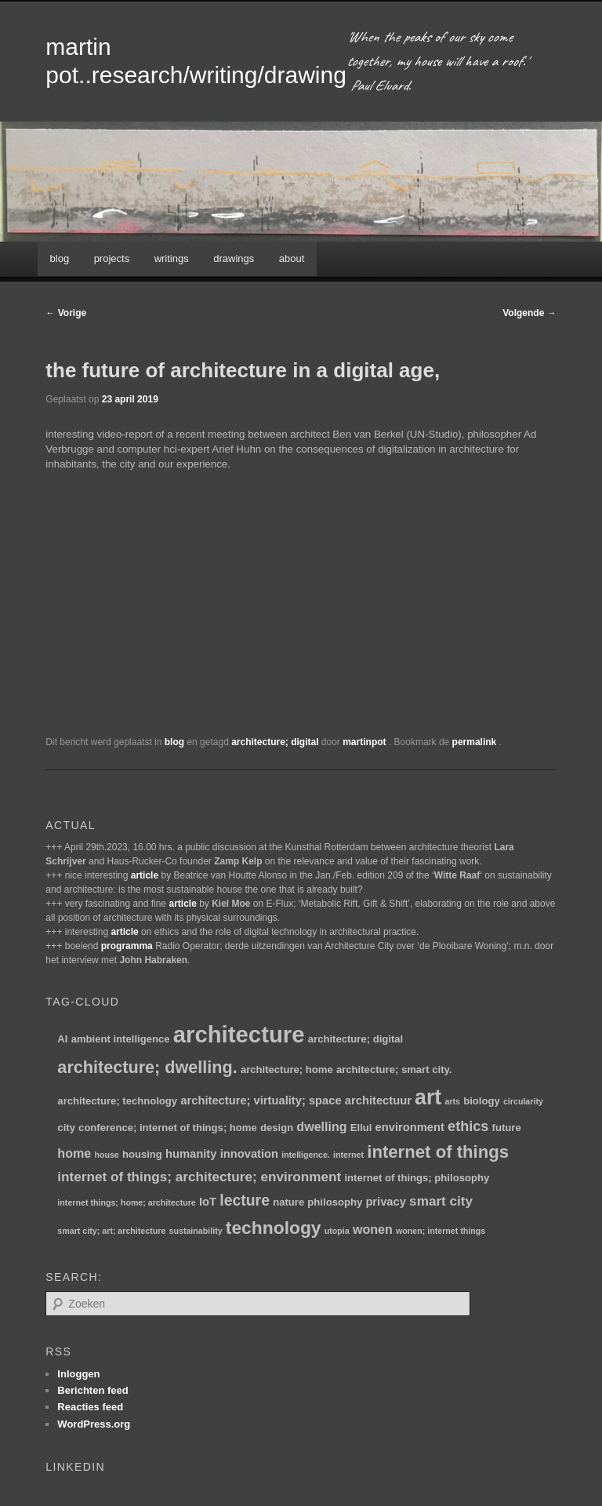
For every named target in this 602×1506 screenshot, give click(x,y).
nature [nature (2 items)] (288, 1202)
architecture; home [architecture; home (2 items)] (287, 1069)
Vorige (65, 312)
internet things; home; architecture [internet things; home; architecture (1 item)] (126, 1202)
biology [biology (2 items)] (481, 1101)
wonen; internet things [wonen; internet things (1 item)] (440, 1230)
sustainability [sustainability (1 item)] (196, 1230)
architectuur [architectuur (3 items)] (378, 1100)
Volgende (529, 312)
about (292, 258)
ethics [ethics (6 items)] (468, 1126)
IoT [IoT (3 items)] (207, 1201)
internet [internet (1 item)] (348, 1154)
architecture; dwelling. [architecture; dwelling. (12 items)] (147, 1067)
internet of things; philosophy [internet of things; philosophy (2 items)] (416, 1178)
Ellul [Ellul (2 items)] (361, 1127)
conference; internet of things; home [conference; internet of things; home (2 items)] (167, 1127)
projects (112, 258)
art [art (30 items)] (428, 1097)
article (144, 875)
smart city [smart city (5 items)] (441, 1201)
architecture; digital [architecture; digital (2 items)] (356, 1039)
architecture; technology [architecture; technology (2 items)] (117, 1101)
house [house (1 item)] (106, 1154)
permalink (475, 742)
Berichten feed (92, 1390)
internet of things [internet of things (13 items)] (438, 1152)
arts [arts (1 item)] (452, 1101)
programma (127, 945)
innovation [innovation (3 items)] (249, 1154)
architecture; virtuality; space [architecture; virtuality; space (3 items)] (260, 1100)
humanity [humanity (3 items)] (190, 1154)
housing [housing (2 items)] (142, 1154)
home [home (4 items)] (74, 1153)
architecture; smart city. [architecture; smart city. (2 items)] (394, 1069)
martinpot (366, 742)
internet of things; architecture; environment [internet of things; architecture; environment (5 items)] (199, 1176)
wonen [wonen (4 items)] (373, 1229)
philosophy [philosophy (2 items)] (334, 1202)
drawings (233, 258)
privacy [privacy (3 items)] (385, 1201)
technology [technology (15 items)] (273, 1227)
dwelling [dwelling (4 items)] (321, 1126)
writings (171, 258)
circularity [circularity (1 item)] (523, 1101)
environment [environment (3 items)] (409, 1127)
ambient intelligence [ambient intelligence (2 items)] (120, 1039)
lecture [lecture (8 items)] (244, 1200)
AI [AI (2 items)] (62, 1039)
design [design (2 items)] (276, 1127)
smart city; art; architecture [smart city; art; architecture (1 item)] (111, 1230)
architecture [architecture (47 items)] (239, 1034)
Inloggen (78, 1374)
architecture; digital (274, 742)
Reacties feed (90, 1407)
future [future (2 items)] (506, 1127)
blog (60, 258)
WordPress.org (93, 1424)
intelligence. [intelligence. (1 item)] (305, 1154)
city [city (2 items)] (66, 1127)
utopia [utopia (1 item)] (337, 1230)
